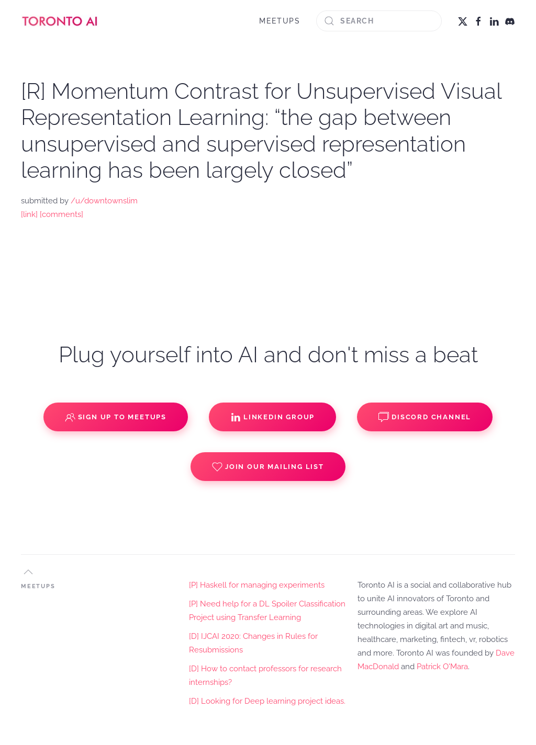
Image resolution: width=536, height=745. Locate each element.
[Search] (379, 20)
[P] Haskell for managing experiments (257, 585)
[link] (29, 214)
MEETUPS (279, 21)
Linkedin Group (272, 417)
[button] (28, 572)
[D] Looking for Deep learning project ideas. (267, 701)
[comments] (61, 214)
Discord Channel (424, 417)
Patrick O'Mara (442, 666)
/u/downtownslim (104, 200)
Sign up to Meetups (115, 417)
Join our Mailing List (268, 467)
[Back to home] (60, 21)
